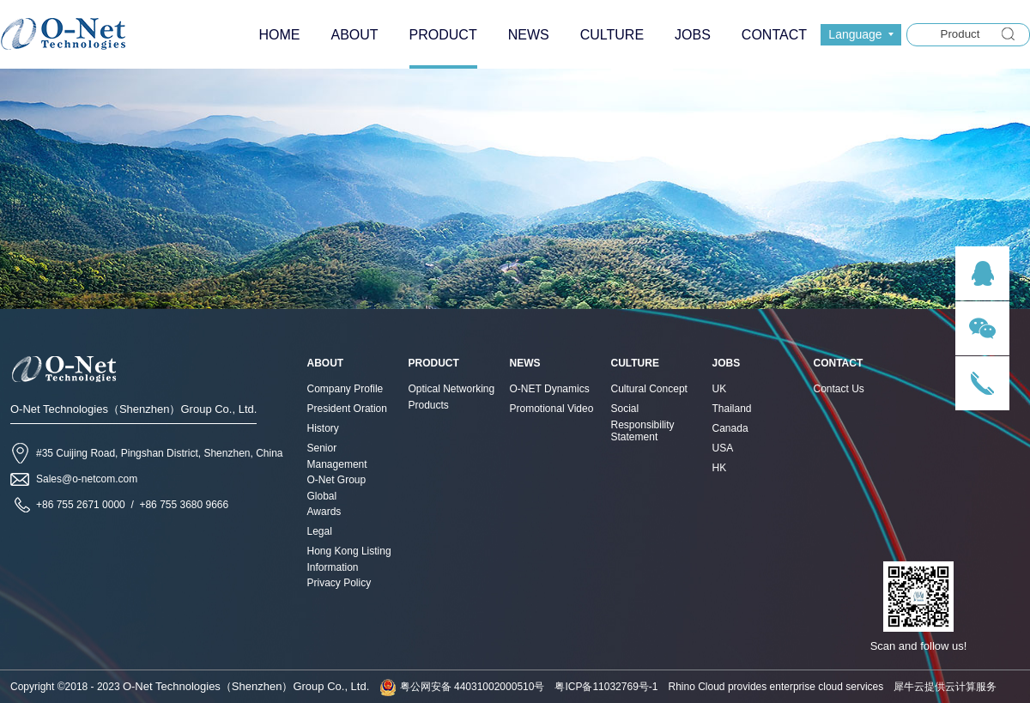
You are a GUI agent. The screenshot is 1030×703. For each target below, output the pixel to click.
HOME (279, 34)
